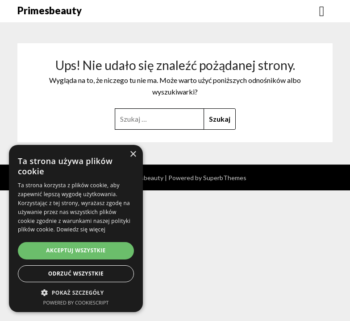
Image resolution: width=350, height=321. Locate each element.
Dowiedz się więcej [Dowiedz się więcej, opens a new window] (80, 229)
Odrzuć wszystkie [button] (76, 273)
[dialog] (76, 228)
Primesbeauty (49, 10)
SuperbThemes (224, 177)
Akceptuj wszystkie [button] (75, 250)
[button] (76, 292)
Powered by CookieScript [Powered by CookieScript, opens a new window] (76, 302)
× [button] (132, 154)
